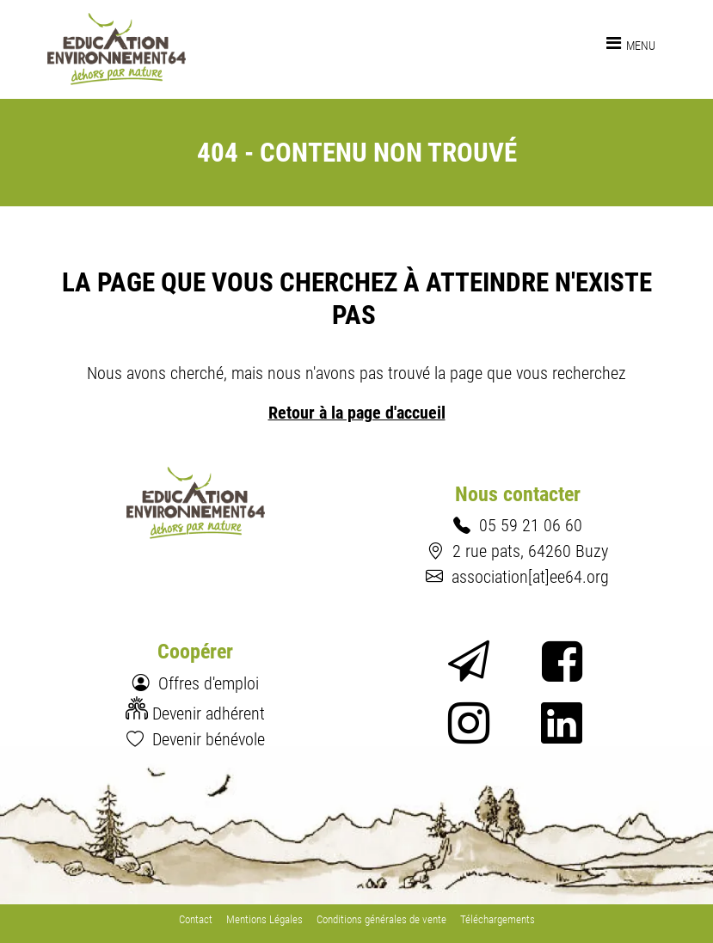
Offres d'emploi (208, 683)
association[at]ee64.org (530, 576)
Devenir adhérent (208, 713)
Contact (195, 919)
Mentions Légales (264, 919)
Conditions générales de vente (381, 919)
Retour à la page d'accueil (357, 412)
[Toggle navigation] (631, 43)
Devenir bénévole (208, 739)
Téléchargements (497, 919)
